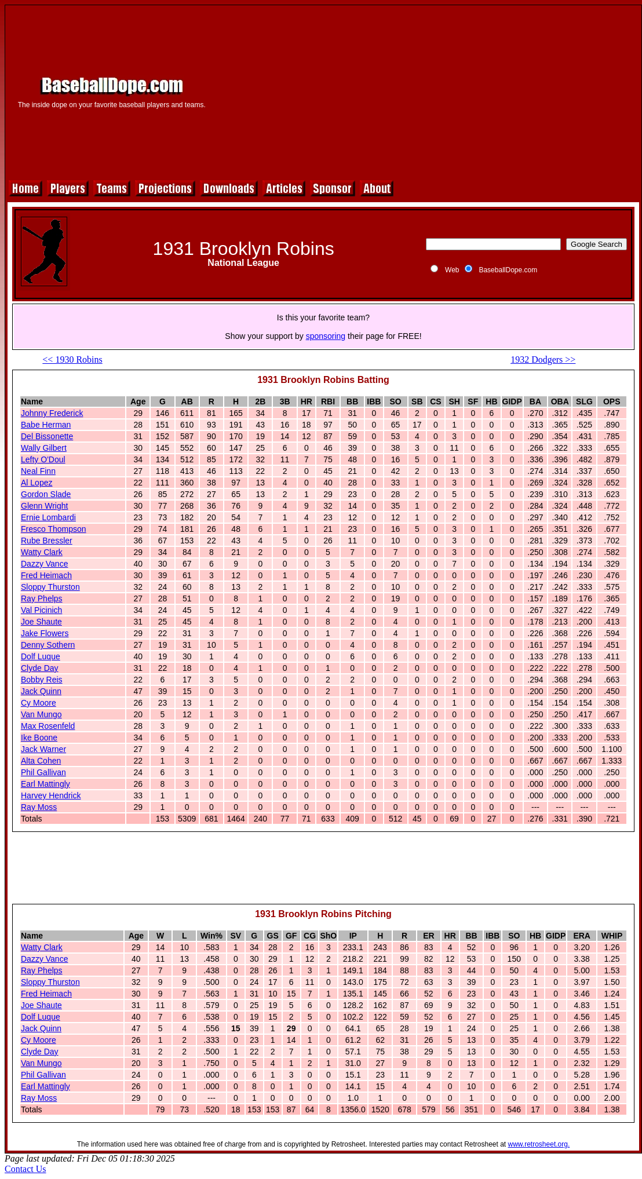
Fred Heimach (46, 575)
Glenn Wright (44, 505)
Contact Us (25, 1169)
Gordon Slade (46, 494)
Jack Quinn (41, 691)
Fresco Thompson (53, 529)
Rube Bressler (46, 540)
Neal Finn (38, 471)
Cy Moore (38, 702)
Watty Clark (42, 552)
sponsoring (326, 336)
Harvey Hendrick (51, 795)
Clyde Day (40, 668)
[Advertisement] (426, 91)
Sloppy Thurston (50, 587)
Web (452, 270)
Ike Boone (39, 737)
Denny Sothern (48, 644)
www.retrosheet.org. (539, 1144)
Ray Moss (39, 807)
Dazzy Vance (44, 563)
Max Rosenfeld (48, 726)
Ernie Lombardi (48, 517)
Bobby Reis (42, 679)
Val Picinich (41, 610)
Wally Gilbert (44, 447)
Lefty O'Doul (43, 459)
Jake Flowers (44, 633)
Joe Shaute (41, 621)
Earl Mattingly (45, 784)
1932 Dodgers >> (542, 359)
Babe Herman (46, 424)
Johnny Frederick (52, 413)
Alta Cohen (41, 760)
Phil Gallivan (43, 772)
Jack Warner (43, 749)
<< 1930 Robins (72, 359)
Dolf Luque (40, 656)
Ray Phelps (42, 598)
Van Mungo (41, 714)
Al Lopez (36, 482)
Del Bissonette (47, 436)
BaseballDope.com (508, 270)
